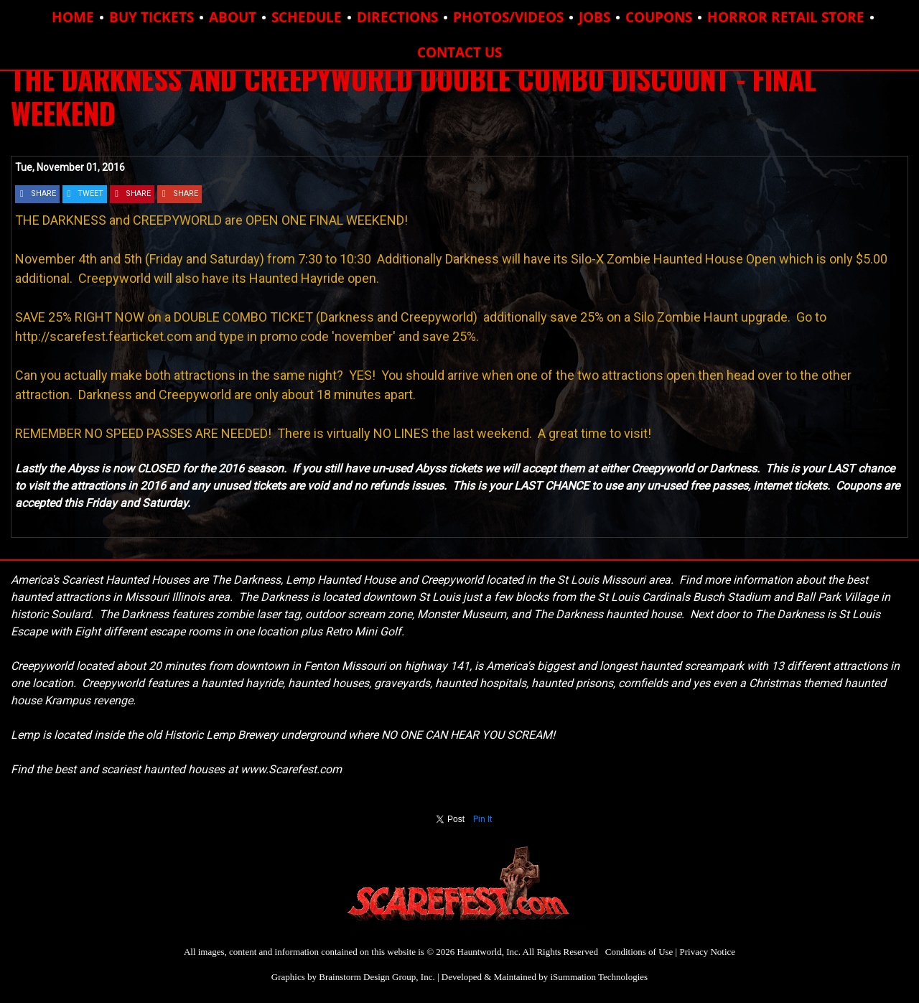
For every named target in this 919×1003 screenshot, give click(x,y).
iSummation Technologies (599, 976)
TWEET (90, 193)
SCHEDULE (306, 17)
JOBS (594, 17)
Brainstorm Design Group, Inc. (376, 976)
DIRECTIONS (397, 17)
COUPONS (658, 17)
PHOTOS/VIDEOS (508, 17)
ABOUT (232, 17)
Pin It (483, 819)
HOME (73, 17)
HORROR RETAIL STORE (785, 17)
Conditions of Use (639, 951)
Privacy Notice (707, 951)
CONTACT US (459, 52)
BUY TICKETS (151, 17)
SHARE (43, 193)
